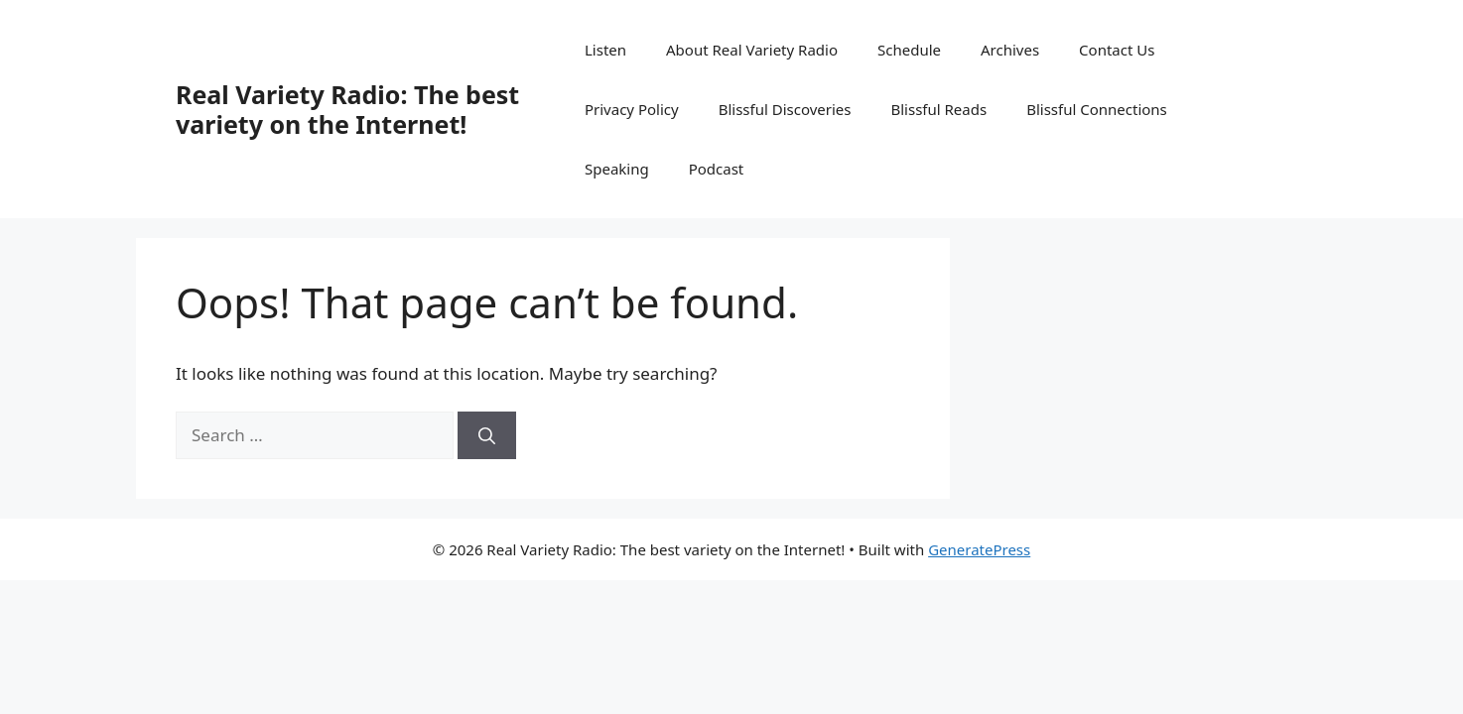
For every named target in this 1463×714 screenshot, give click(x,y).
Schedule (909, 50)
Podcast (716, 168)
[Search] (487, 435)
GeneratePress (979, 549)
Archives (1010, 50)
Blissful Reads (938, 109)
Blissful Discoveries (785, 109)
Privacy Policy (632, 109)
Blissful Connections (1096, 109)
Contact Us (1116, 50)
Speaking (617, 168)
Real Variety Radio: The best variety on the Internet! (347, 109)
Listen (605, 50)
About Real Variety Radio (752, 50)
